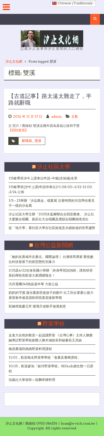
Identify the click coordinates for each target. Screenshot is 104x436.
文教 (74, 116)
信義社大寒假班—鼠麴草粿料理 (32, 380)
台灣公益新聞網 (53, 245)
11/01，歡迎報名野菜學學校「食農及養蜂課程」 (45, 357)
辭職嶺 (27, 141)
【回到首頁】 (18, 130)
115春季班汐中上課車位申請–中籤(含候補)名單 (43, 178)
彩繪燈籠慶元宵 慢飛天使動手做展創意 (37, 306)
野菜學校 (53, 324)
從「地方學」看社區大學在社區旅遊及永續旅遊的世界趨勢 (52, 228)
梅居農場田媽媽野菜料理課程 (30, 349)
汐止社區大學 (53, 167)
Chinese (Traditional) (72, 3)
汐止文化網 (14, 61)
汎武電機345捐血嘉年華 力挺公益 (33, 284)
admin (56, 116)
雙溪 (38, 141)
